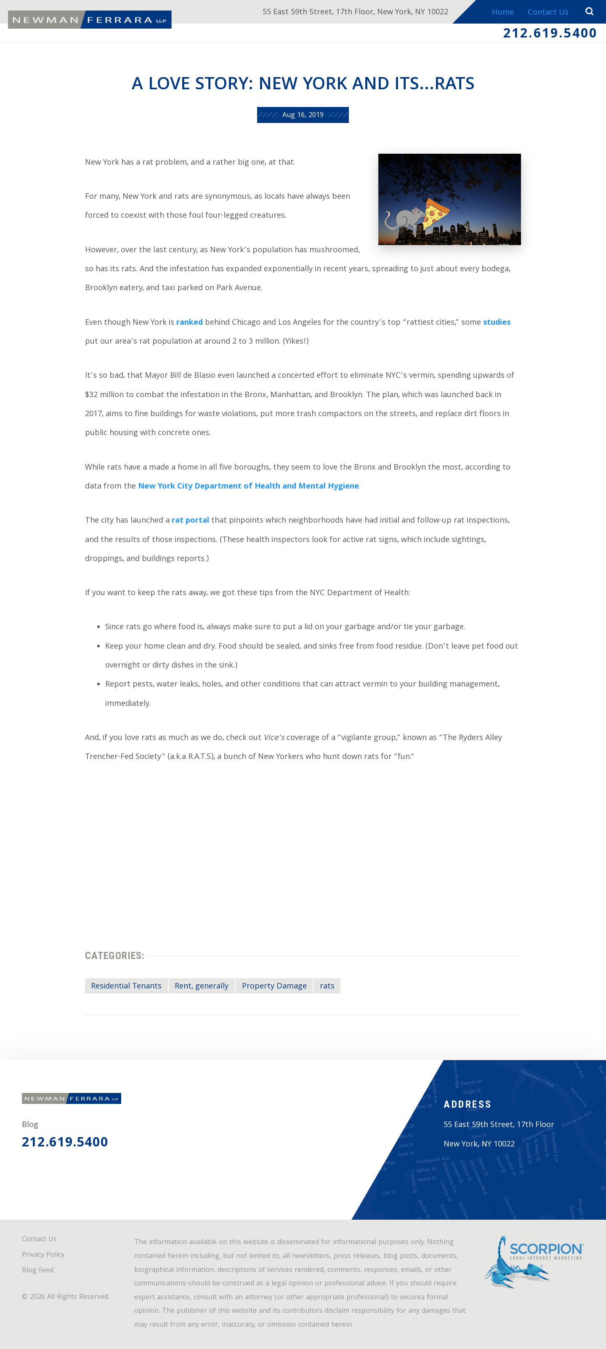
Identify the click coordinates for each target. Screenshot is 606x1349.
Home (503, 13)
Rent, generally (202, 986)
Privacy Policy (43, 1255)
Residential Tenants (126, 986)
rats (327, 986)
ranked (189, 323)
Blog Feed (37, 1270)
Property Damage (274, 986)
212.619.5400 (550, 35)
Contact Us (548, 13)
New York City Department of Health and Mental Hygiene (248, 487)
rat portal (190, 521)
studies (496, 323)
